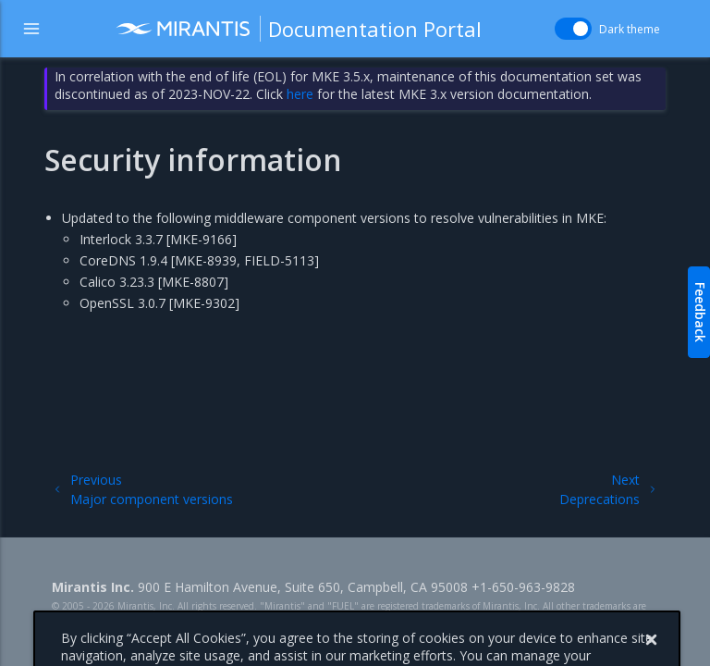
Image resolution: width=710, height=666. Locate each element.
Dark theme (629, 29)
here (300, 94)
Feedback (700, 312)
